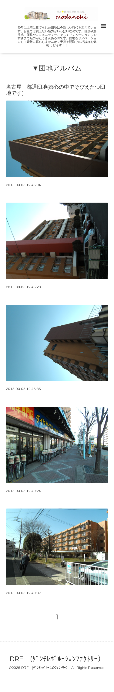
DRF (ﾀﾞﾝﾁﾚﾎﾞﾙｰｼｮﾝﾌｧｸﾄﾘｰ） (57, 659)
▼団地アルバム (57, 68)
